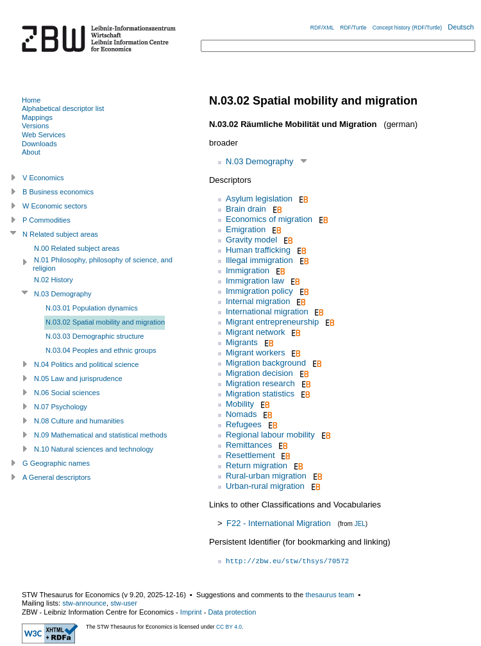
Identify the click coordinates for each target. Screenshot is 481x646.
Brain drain (246, 209)
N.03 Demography (260, 161)
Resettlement (250, 455)
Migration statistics (260, 393)
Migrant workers (255, 352)
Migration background (266, 363)
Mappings (37, 117)
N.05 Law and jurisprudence (78, 378)
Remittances (249, 445)
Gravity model (251, 239)
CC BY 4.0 (229, 627)
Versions (35, 126)
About (31, 152)
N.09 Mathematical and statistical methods (100, 435)
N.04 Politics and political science (86, 364)
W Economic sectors (54, 206)
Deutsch (461, 27)
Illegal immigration (259, 260)
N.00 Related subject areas (76, 248)
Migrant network (255, 332)
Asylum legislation (259, 198)
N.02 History (53, 280)
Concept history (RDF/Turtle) (407, 27)
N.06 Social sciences (67, 392)
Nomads (241, 414)
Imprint (191, 612)
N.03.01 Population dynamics (92, 308)
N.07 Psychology (60, 407)
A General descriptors (56, 477)
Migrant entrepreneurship (272, 322)
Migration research (260, 383)
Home (31, 100)
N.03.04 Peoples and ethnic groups (101, 350)
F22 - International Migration (278, 523)
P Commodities (46, 220)
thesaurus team (329, 595)
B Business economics (58, 192)
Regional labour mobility (270, 434)
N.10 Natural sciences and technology (93, 449)
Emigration (246, 229)
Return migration (256, 465)
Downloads (39, 144)
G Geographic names (56, 463)
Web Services (43, 135)
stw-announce (84, 603)
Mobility (240, 404)
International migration (267, 311)
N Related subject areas (60, 234)
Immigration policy (259, 291)
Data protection (232, 612)
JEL (360, 523)
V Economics (42, 178)
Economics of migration (269, 219)
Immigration (247, 270)
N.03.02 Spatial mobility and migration (105, 322)
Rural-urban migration (266, 475)
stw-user (123, 603)
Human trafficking (258, 250)
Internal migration (258, 301)
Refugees (244, 424)
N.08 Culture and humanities (79, 421)
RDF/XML (322, 27)
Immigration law (255, 280)
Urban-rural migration (265, 486)
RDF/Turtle (353, 27)
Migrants (242, 342)
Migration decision (259, 373)
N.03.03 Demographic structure (95, 336)
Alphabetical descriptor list (63, 108)
